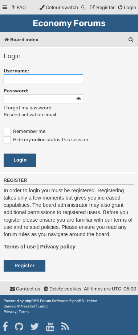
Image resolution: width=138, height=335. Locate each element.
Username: (16, 71)
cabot (43, 306)
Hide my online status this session (46, 139)
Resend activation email (30, 114)
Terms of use (20, 247)
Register (24, 266)
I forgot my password (28, 107)
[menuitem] (18, 7)
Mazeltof (28, 306)
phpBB (30, 301)
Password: (16, 90)
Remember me (24, 131)
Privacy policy (58, 247)
